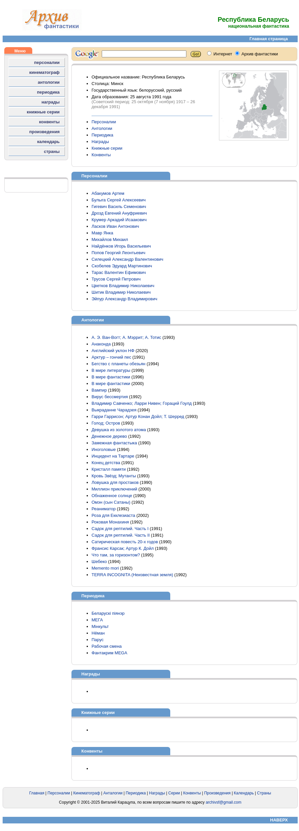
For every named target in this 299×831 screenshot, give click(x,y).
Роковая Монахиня (110, 521)
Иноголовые (104, 449)
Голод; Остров (106, 423)
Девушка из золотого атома (119, 429)
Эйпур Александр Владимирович (124, 298)
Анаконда (101, 343)
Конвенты (101, 154)
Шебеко (99, 561)
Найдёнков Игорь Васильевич (121, 246)
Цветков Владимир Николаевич (123, 285)
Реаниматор (104, 508)
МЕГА (97, 619)
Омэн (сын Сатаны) (111, 502)
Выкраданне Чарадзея (114, 409)
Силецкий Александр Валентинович (127, 259)
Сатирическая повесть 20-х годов (125, 541)
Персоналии (104, 121)
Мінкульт (100, 626)
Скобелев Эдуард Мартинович (122, 265)
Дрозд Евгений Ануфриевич (119, 213)
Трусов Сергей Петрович (116, 279)
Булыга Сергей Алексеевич (119, 199)
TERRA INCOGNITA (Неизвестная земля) (132, 574)
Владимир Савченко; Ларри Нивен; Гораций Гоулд (142, 403)
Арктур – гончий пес (111, 357)
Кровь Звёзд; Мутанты (114, 475)
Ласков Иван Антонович (115, 226)
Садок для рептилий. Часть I (120, 528)
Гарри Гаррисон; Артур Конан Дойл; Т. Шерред (138, 416)
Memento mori (105, 568)
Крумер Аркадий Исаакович (119, 219)
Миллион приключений (114, 489)
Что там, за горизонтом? (116, 554)
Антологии (102, 128)
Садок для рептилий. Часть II (121, 535)
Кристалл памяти (109, 469)
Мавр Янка (102, 232)
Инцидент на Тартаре (113, 456)
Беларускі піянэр (108, 613)
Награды (100, 141)
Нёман (98, 633)
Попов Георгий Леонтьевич (118, 252)
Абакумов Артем (108, 193)
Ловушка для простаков (115, 482)
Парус (98, 639)
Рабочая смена (107, 646)
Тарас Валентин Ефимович (119, 272)
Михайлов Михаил (110, 239)
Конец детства (106, 462)
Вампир (99, 390)
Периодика (102, 135)
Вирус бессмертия (110, 396)
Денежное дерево (109, 436)
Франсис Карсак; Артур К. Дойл (123, 548)
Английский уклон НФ (113, 350)
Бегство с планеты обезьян (119, 363)
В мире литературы (111, 370)
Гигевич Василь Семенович (119, 206)
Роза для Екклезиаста (113, 515)
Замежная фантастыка (114, 442)
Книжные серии (107, 148)
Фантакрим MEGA (109, 652)
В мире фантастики (111, 376)
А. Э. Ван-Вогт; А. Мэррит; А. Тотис (126, 337)
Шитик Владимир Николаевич (121, 292)
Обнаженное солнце (112, 495)
